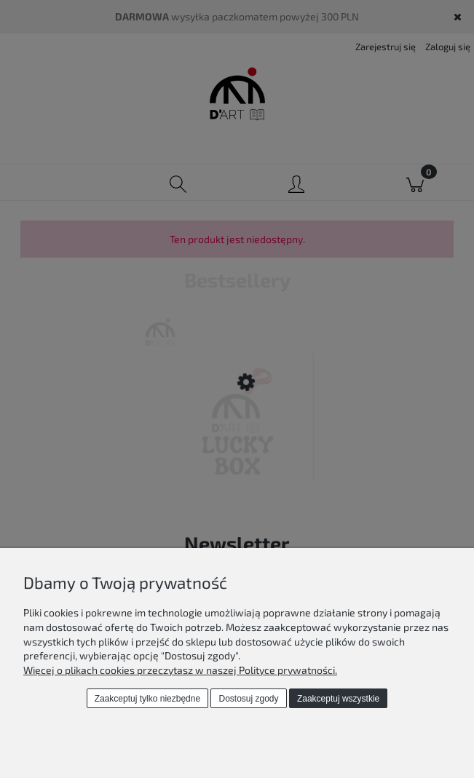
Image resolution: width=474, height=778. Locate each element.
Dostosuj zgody (249, 699)
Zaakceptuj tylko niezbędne (147, 699)
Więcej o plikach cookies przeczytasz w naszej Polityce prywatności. (180, 670)
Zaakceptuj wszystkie (338, 699)
